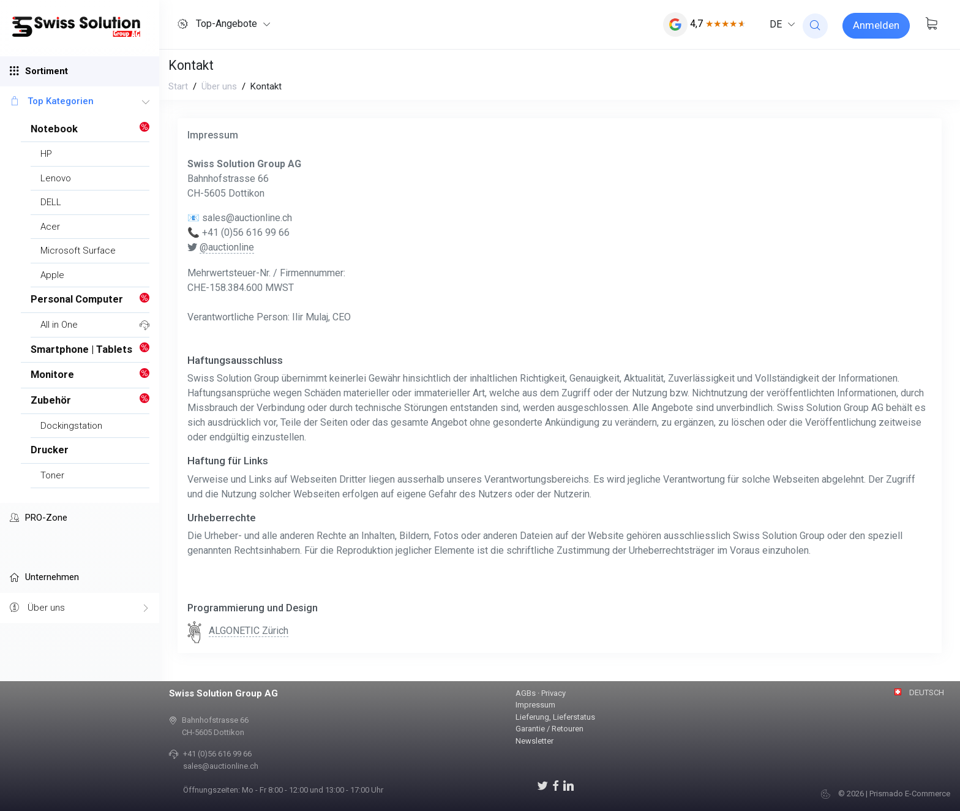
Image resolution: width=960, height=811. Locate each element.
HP (46, 153)
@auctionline (227, 247)
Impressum (535, 704)
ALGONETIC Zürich (248, 630)
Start (178, 86)
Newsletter (534, 740)
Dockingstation (71, 425)
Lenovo (55, 178)
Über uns (79, 608)
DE (776, 24)
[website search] (815, 26)
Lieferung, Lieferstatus (555, 717)
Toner (52, 475)
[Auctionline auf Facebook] (555, 785)
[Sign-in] (876, 26)
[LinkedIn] (568, 785)
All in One (59, 324)
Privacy (553, 693)
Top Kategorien (79, 101)
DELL (50, 202)
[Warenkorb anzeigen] (931, 24)
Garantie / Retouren (549, 728)
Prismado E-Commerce (909, 793)
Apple (52, 275)
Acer (50, 226)
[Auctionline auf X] (543, 785)
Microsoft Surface (78, 250)
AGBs (526, 693)
